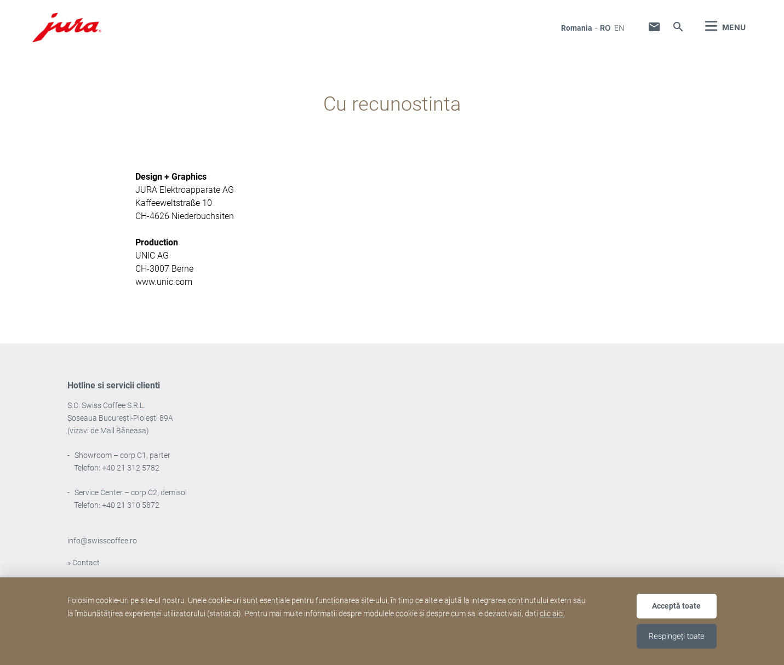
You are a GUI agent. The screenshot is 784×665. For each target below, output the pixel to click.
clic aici (552, 613)
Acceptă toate (676, 605)
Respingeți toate (677, 635)
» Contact (83, 562)
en (619, 27)
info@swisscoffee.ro (102, 540)
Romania (576, 28)
